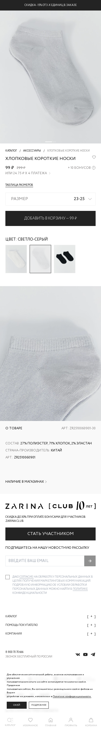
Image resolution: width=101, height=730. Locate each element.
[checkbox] (7, 577)
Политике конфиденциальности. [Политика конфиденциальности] (72, 696)
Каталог (50, 616)
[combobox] (50, 199)
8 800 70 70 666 (14, 652)
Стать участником (50, 534)
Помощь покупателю (50, 625)
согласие (26, 577)
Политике (80, 589)
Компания (50, 634)
